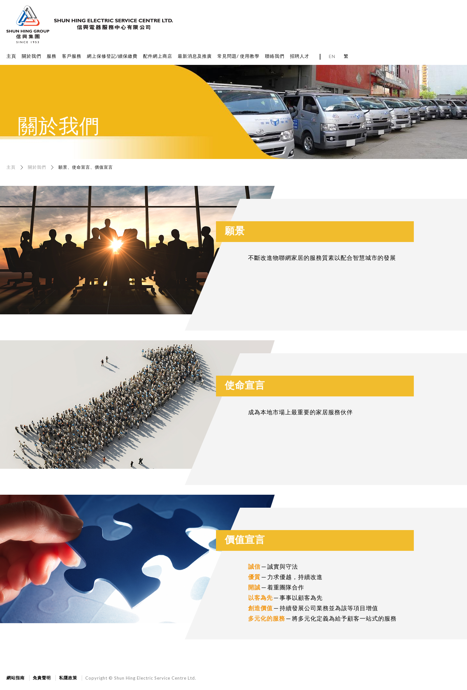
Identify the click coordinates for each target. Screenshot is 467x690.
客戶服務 (71, 56)
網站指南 (15, 677)
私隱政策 (68, 677)
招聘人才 (299, 56)
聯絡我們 (274, 56)
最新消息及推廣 (195, 56)
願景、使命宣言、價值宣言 (85, 167)
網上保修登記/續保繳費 (112, 56)
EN (332, 56)
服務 (51, 56)
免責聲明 (42, 677)
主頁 (11, 56)
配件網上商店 (157, 56)
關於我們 (31, 56)
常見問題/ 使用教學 (238, 56)
